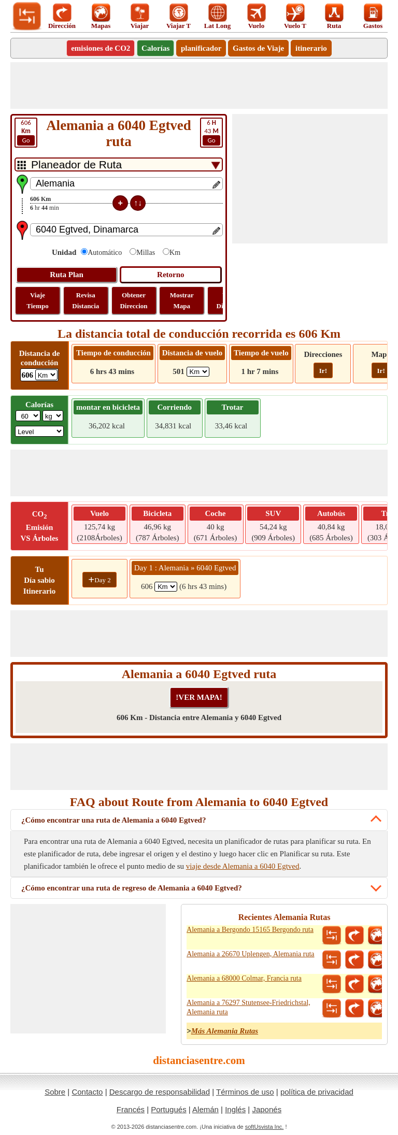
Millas (145, 252)
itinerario (311, 48)
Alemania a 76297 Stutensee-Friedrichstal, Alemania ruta (248, 1007)
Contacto (87, 1091)
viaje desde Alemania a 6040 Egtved (243, 866)
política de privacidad (316, 1091)
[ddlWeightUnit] (52, 415)
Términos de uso (245, 1091)
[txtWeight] (28, 415)
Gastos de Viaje (258, 48)
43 (211, 132)
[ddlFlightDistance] (198, 372)
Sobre (55, 1091)
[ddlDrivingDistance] (46, 374)
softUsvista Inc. (264, 1127)
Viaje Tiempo (37, 300)
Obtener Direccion (133, 300)
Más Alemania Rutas (224, 1031)
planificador (201, 48)
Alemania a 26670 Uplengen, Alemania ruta (250, 954)
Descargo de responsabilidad (159, 1091)
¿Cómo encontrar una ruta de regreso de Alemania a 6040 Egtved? (131, 888)
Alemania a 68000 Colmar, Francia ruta (244, 978)
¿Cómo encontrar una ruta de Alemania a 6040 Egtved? (113, 820)
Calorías (155, 48)
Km (174, 252)
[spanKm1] (165, 587)
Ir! (323, 371)
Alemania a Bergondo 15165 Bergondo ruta (250, 929)
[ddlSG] (39, 431)
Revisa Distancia (85, 300)
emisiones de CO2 (100, 48)
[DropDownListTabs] (119, 164)
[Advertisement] (199, 85)
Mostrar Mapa (182, 300)
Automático (105, 252)
